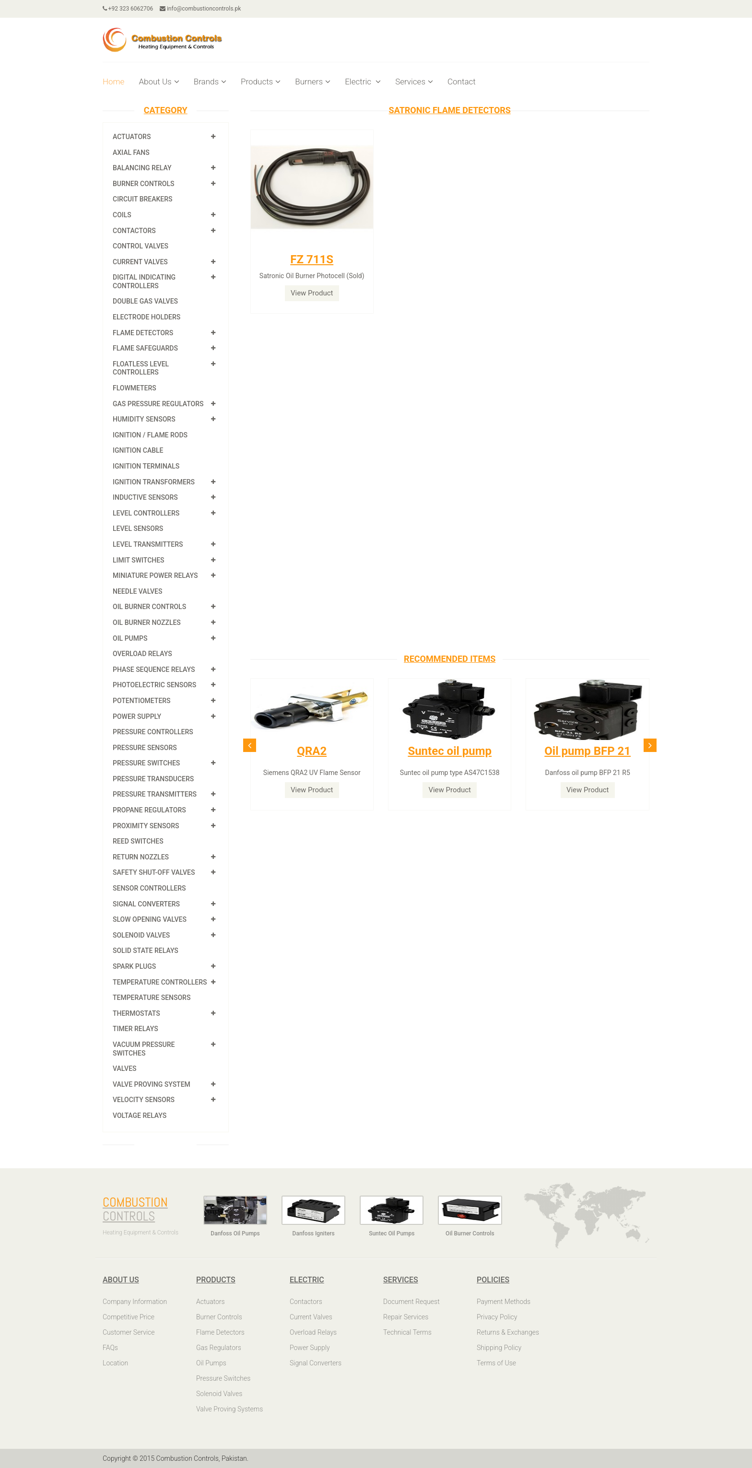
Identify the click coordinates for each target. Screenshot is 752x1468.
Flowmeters (134, 388)
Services (414, 81)
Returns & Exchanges (508, 1332)
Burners (312, 81)
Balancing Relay (142, 168)
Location (115, 1363)
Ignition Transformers (154, 482)
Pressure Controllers (153, 732)
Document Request (411, 1301)
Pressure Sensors (145, 748)
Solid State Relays (145, 950)
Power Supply (137, 716)
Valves (125, 1068)
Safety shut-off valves (154, 872)
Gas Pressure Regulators (158, 404)
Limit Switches (138, 560)
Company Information (135, 1301)
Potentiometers (142, 701)
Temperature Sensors (151, 997)
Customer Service (129, 1332)
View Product (312, 293)
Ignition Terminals (146, 466)
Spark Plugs (134, 966)
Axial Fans (131, 152)
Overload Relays (142, 654)
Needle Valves (137, 591)
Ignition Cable (138, 450)
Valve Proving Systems (229, 1409)
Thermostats (136, 1013)
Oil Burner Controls (149, 607)
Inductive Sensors (145, 497)
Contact (461, 81)
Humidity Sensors (144, 419)
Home (113, 81)
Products (261, 81)
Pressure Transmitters (155, 794)
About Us (159, 81)
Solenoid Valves (141, 935)
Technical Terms (407, 1332)
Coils (122, 215)
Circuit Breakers (143, 199)
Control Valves (140, 246)
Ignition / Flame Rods (150, 435)
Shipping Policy (499, 1347)
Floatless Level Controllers (141, 368)
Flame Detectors (143, 333)
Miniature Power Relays (155, 575)
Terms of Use (496, 1363)
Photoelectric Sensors (154, 685)
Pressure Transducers (153, 779)
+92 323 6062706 (128, 8)
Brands (210, 81)
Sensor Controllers (149, 888)
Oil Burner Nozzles (147, 622)
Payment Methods (503, 1301)
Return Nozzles (141, 857)
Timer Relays (135, 1029)
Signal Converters (146, 904)
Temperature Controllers (160, 982)
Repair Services (405, 1317)
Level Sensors (138, 528)
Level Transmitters (148, 544)
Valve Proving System (151, 1084)
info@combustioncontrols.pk (200, 8)
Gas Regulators (218, 1347)
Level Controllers (146, 513)
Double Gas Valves (145, 301)
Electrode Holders (146, 317)
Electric (363, 81)
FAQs (110, 1347)
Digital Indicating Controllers (144, 281)
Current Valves (140, 262)
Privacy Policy (497, 1317)
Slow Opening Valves (150, 919)
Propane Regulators (149, 810)
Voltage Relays (139, 1115)
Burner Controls (144, 184)
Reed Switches (138, 841)
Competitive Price (128, 1317)
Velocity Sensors (144, 1100)
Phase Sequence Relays (154, 669)
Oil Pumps (130, 638)
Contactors (134, 231)
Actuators (132, 137)
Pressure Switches (146, 763)
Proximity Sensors (146, 826)
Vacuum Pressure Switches (144, 1049)
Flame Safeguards (145, 348)
